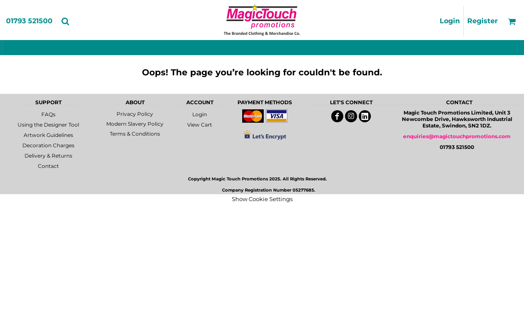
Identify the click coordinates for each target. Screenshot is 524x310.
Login (450, 21)
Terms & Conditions (135, 133)
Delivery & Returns (48, 155)
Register (482, 21)
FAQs (48, 114)
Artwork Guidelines (48, 135)
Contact (48, 166)
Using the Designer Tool (48, 124)
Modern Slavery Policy (134, 124)
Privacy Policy (135, 114)
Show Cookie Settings (262, 198)
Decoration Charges (48, 145)
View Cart (199, 124)
